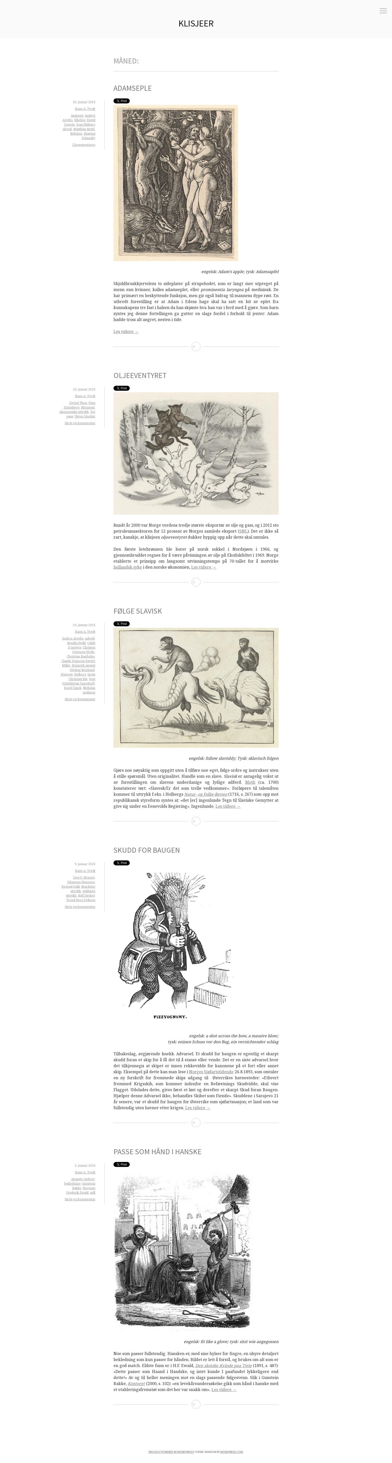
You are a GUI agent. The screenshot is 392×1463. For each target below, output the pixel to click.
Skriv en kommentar (80, 423)
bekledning (72, 1183)
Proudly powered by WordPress (170, 1452)
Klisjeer (196, 23)
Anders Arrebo (73, 638)
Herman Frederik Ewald (80, 1190)
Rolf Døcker (86, 895)
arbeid (89, 638)
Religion (76, 133)
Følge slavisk (138, 611)
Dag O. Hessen (83, 877)
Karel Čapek (73, 688)
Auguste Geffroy (82, 1179)
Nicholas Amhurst (89, 690)
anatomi (77, 115)
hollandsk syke (128, 567)
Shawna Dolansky (88, 135)
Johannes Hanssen (80, 882)
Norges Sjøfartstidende (211, 1072)
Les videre (126, 331)
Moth (250, 782)
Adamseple (133, 88)
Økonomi (87, 407)
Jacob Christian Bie (81, 676)
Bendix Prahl (76, 643)
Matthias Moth (84, 129)
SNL (244, 531)
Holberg (80, 674)
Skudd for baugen (147, 850)
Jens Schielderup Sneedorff (78, 681)
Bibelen (79, 120)
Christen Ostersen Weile (83, 649)
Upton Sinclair (85, 416)
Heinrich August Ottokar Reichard (82, 667)
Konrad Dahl (71, 886)
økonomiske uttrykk (74, 412)
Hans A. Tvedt (85, 109)
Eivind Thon (78, 403)
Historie (67, 674)
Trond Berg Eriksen (80, 900)
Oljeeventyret (140, 375)
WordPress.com (231, 1452)
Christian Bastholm (80, 656)
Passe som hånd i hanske (158, 1151)
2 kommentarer (83, 145)
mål (92, 1192)
